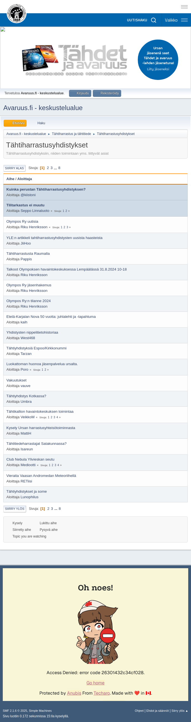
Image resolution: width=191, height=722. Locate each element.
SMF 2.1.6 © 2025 (15, 710)
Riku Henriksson (34, 227)
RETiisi (26, 481)
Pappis (26, 259)
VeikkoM (27, 417)
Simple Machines (40, 710)
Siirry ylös (14, 508)
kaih (24, 322)
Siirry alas (14, 168)
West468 (28, 338)
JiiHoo (26, 243)
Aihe (10, 179)
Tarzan (26, 354)
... (56, 168)
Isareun (27, 449)
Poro (24, 369)
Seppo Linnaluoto (35, 211)
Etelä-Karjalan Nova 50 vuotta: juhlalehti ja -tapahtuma (51, 317)
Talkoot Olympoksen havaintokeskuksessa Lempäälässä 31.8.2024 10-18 (66, 269)
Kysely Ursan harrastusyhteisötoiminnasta (40, 428)
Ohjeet (139, 710)
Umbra (26, 401)
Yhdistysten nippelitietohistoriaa (32, 332)
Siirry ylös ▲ (180, 710)
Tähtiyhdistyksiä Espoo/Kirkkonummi (36, 348)
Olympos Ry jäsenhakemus (28, 285)
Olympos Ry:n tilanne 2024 (28, 301)
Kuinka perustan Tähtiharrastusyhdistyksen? (46, 189)
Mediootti (28, 465)
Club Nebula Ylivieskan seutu (30, 459)
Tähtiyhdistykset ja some (26, 491)
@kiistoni (28, 195)
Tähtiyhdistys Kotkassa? (26, 396)
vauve (25, 386)
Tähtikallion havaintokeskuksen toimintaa (39, 411)
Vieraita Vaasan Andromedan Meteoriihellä (41, 476)
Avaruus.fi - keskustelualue (43, 107)
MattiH (26, 433)
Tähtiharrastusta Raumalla (28, 253)
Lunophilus (29, 497)
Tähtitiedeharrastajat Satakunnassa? (36, 443)
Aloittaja (24, 179)
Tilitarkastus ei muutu (25, 205)
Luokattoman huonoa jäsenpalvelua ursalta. (42, 364)
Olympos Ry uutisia (22, 221)
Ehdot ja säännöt (157, 710)
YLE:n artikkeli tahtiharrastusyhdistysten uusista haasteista (54, 238)
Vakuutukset (16, 380)
